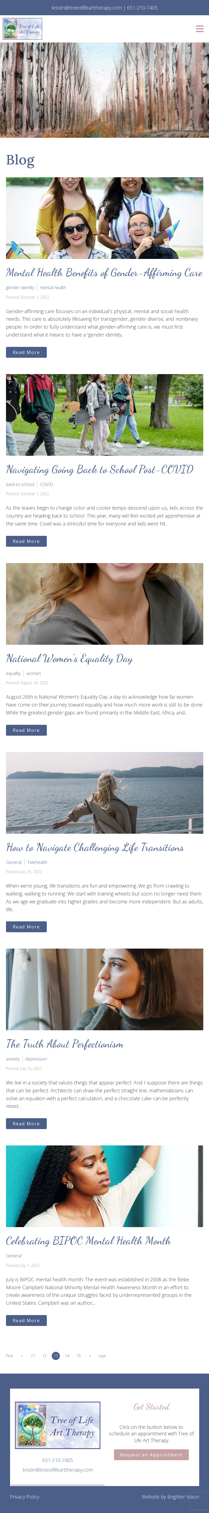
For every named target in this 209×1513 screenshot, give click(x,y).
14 (67, 1355)
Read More (26, 352)
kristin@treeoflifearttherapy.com (58, 1469)
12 (44, 1355)
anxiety (13, 1059)
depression (36, 1059)
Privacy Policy (24, 1496)
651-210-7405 (57, 1460)
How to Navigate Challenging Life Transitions (95, 847)
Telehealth (37, 862)
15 (79, 1355)
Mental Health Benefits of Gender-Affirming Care (104, 272)
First (9, 1355)
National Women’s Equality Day (69, 658)
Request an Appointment (151, 1455)
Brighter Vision (183, 1496)
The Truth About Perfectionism (65, 1043)
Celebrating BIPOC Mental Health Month (88, 1240)
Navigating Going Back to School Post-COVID (99, 469)
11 (33, 1355)
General (13, 862)
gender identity (20, 288)
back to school (20, 484)
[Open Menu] (200, 29)
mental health (53, 288)
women (33, 673)
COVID (46, 484)
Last (102, 1355)
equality (13, 673)
